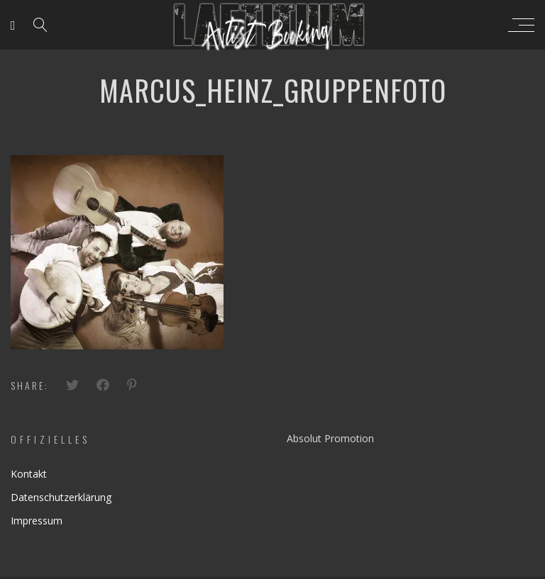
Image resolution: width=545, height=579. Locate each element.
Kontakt (29, 473)
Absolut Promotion (330, 438)
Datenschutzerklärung (61, 497)
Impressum (36, 520)
